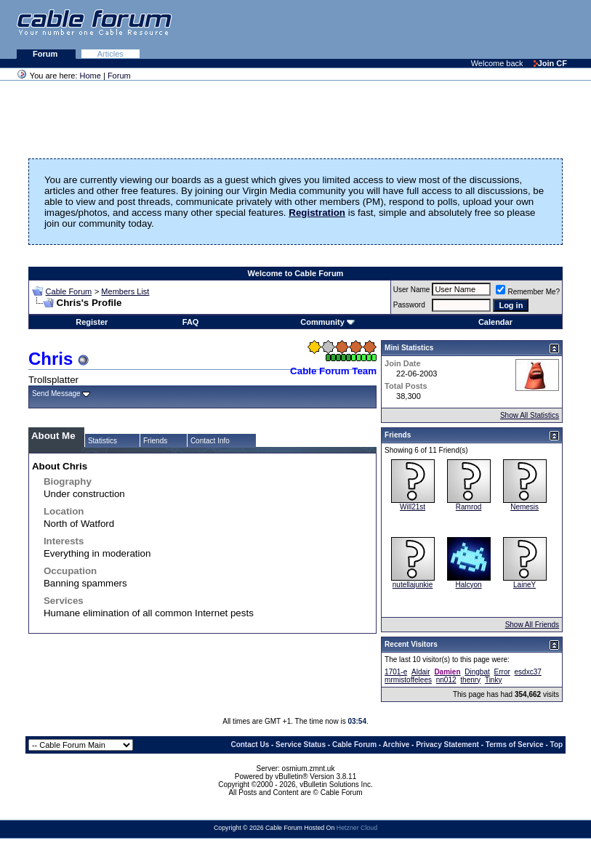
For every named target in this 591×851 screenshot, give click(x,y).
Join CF (550, 63)
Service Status (301, 745)
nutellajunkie (413, 585)
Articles (110, 53)
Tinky (493, 680)
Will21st (412, 507)
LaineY (524, 585)
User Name (411, 290)
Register (92, 322)
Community (327, 322)
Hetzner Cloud (357, 827)
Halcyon (469, 585)
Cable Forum (69, 291)
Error (502, 672)
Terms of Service (515, 745)
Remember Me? (528, 292)
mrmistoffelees (408, 680)
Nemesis (524, 507)
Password (409, 305)
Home (90, 75)
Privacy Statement (447, 745)
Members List (125, 291)
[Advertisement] (414, 29)
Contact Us (249, 745)
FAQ (190, 322)
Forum (46, 53)
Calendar (495, 322)
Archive (396, 745)
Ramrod (469, 507)
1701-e (396, 672)
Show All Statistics (529, 415)
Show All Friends (532, 625)
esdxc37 (528, 672)
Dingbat (477, 672)
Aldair (420, 672)
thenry (470, 680)
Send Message (56, 394)
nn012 (446, 680)
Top (556, 745)
